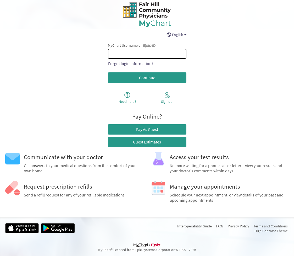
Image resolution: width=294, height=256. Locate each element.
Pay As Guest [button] (147, 129)
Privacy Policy (238, 226)
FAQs (220, 226)
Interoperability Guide (194, 226)
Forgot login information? (130, 63)
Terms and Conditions (270, 226)
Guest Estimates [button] (147, 142)
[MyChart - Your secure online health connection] (147, 14)
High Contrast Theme (271, 230)
